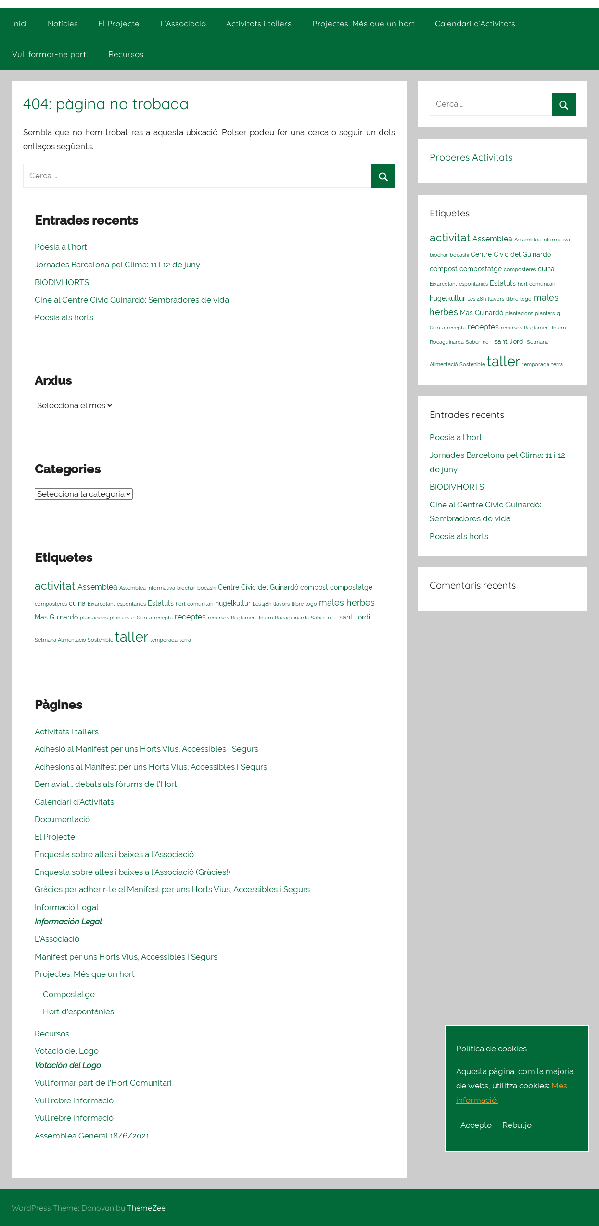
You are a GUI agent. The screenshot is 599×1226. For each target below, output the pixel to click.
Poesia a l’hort (61, 247)
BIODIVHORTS (62, 282)
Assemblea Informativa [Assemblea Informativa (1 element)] (147, 588)
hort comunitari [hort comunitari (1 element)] (194, 604)
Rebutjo (517, 1125)
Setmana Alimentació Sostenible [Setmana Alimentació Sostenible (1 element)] (74, 640)
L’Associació (183, 23)
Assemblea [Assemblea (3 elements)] (97, 587)
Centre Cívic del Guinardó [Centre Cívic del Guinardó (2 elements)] (258, 587)
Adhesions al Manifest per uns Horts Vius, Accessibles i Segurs (151, 766)
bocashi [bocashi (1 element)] (206, 588)
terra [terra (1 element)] (185, 640)
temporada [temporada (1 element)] (164, 640)
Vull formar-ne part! (50, 54)
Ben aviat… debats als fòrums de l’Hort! (107, 784)
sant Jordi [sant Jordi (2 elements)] (354, 617)
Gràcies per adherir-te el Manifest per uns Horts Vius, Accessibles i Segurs (172, 889)
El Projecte (119, 23)
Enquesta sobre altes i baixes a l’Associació (114, 854)
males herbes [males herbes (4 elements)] (347, 602)
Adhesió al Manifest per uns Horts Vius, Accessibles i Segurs (146, 749)
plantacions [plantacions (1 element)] (94, 617)
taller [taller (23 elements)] (131, 636)
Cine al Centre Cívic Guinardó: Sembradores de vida (132, 299)
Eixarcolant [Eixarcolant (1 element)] (101, 604)
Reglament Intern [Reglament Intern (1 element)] (252, 617)
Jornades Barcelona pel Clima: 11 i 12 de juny (117, 264)
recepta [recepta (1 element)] (163, 617)
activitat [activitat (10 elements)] (55, 585)
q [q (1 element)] (133, 617)
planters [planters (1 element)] (119, 617)
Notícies (63, 23)
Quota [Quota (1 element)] (144, 617)
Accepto (476, 1125)
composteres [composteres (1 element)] (51, 604)
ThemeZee (146, 1208)
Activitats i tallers (259, 23)
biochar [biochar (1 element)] (186, 588)
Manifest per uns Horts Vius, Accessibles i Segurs (126, 956)
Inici (19, 23)
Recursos (125, 54)
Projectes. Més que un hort (363, 23)
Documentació (62, 819)
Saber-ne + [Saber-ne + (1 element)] (324, 617)
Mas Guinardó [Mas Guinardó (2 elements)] (56, 617)
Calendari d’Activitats (475, 23)
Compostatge (69, 994)
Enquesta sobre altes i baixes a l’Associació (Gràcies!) (132, 872)
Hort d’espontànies (78, 1011)
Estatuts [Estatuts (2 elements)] (161, 603)
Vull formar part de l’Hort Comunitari (103, 1082)
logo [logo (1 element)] (311, 604)
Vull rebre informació (74, 1100)
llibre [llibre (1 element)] (298, 604)
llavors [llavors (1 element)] (281, 604)
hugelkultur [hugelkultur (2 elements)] (233, 603)
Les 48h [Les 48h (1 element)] (262, 604)
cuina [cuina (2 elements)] (77, 603)
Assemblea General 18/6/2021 (92, 1135)
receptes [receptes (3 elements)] (190, 616)
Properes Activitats (471, 157)
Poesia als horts (64, 317)
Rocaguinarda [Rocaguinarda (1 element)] (292, 617)
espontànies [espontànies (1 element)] (131, 604)
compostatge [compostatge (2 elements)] (351, 587)
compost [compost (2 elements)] (314, 587)
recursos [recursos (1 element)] (218, 617)
